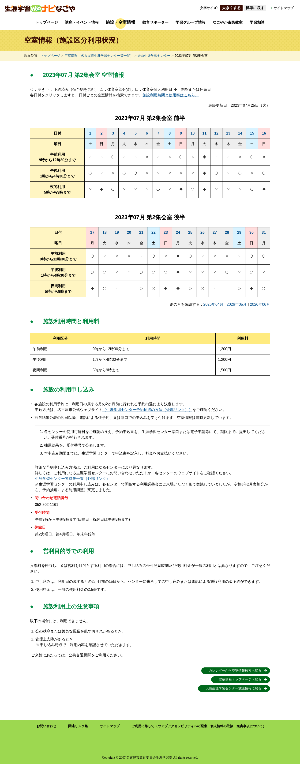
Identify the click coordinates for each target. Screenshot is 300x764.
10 (193, 133)
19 (117, 232)
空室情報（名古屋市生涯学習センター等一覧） (98, 55)
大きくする (231, 8)
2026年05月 (237, 304)
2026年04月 (213, 304)
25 (190, 232)
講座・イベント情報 (82, 22)
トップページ (46, 22)
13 (228, 133)
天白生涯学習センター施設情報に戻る (233, 688)
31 (264, 232)
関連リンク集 (78, 726)
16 (264, 133)
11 (204, 133)
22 (153, 232)
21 (141, 232)
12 (216, 133)
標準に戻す (255, 8)
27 (215, 232)
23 (166, 232)
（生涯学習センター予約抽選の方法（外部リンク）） (147, 410)
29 (239, 232)
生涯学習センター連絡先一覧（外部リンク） (72, 479)
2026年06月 (260, 304)
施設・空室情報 (120, 22)
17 (92, 232)
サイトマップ (283, 8)
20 (129, 232)
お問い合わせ (46, 726)
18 (104, 232)
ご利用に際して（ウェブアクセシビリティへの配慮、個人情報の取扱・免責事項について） (198, 726)
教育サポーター (155, 22)
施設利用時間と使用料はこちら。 (170, 95)
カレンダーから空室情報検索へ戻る (235, 670)
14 (240, 133)
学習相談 (257, 22)
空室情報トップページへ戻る (240, 679)
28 (227, 232)
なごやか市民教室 (228, 22)
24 (178, 232)
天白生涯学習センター (154, 55)
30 (251, 232)
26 (202, 232)
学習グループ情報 (191, 22)
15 (252, 133)
